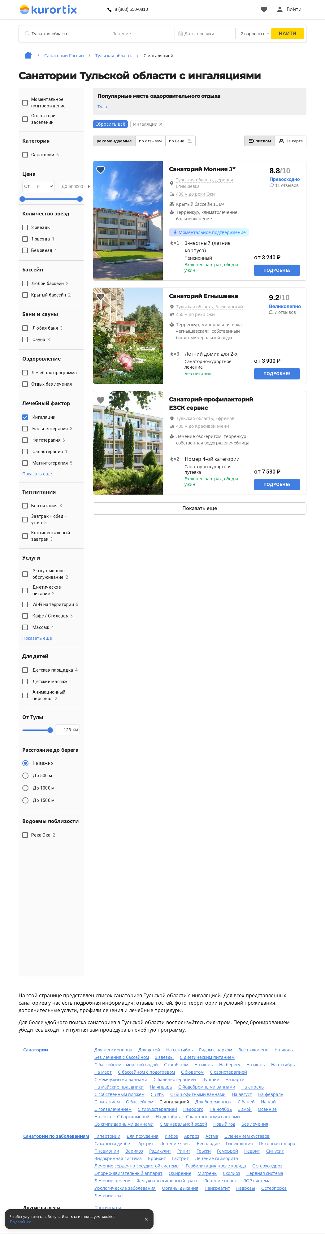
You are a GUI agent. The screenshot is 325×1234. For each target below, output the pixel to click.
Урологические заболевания (125, 1188)
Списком (259, 140)
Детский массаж (52, 681)
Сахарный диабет (113, 1143)
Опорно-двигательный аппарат (128, 1173)
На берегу (229, 1064)
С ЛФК (157, 1094)
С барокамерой (133, 1116)
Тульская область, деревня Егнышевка (204, 183)
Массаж (43, 627)
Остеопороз (274, 1188)
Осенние (267, 1109)
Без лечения (254, 1124)
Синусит (275, 1151)
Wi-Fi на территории (55, 604)
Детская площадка (55, 670)
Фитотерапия (48, 440)
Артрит (146, 1143)
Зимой (245, 1109)
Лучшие (210, 1079)
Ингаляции (45, 417)
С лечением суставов (247, 1136)
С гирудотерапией (157, 1109)
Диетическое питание (46, 590)
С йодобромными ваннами (207, 1087)
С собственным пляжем (119, 1094)
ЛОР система (257, 1180)
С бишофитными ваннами (198, 1094)
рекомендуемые (114, 141)
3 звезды (164, 1057)
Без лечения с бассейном (121, 1057)
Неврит (252, 1151)
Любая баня (47, 328)
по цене (180, 140)
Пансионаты (107, 1207)
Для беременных (213, 1101)
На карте (290, 141)
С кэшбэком (176, 1064)
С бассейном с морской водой (126, 1064)
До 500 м (42, 775)
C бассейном (139, 1101)
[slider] (22, 199)
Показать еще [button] (37, 473)
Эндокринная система (118, 1158)
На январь (161, 1087)
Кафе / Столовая (52, 615)
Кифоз (171, 1136)
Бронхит (157, 1158)
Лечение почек (220, 1180)
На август (242, 1094)
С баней (246, 1101)
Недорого (193, 1109)
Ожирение (180, 1173)
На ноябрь (221, 1109)
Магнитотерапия (52, 463)
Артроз (191, 1136)
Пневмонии (106, 1151)
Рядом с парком (215, 1049)
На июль (284, 1049)
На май (268, 1101)
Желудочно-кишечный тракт (167, 1180)
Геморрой (227, 1151)
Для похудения (142, 1136)
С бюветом (192, 1072)
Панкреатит (217, 1188)
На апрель (252, 1087)
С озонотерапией (228, 1072)
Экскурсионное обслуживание (50, 574)
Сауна (41, 339)
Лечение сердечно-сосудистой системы (137, 1165)
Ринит (183, 1151)
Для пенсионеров (113, 1049)
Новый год (224, 1124)
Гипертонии (107, 1136)
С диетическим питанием (207, 1057)
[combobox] (141, 33)
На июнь (203, 1064)
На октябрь (283, 1064)
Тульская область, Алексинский (209, 306)
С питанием (107, 1101)
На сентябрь (179, 1049)
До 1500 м (43, 800)
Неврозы (245, 1188)
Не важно (43, 763)
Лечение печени (112, 1180)
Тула (102, 106)
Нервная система (265, 1173)
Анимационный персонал (48, 695)
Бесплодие (208, 1143)
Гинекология (239, 1143)
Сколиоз (231, 1173)
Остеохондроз (267, 1165)
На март (103, 1072)
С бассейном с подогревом (146, 1072)
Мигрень (207, 1173)
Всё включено (253, 1049)
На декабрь (168, 1116)
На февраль (270, 1094)
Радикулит (160, 1151)
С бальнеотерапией (175, 1079)
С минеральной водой (183, 1124)
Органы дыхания (180, 1188)
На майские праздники (119, 1087)
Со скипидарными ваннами (124, 1124)
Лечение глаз (109, 1195)
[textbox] (141, 33)
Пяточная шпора (277, 1143)
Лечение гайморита (216, 1158)
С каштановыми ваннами (213, 1116)
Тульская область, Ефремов (205, 418)
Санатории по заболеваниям (56, 1136)
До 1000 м (43, 788)
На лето (102, 1116)
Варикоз (134, 1151)
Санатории (35, 1049)
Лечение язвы (175, 1143)
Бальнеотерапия (52, 428)
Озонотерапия (49, 451)
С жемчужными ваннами (120, 1079)
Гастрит (180, 1158)
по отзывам (150, 141)
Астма (212, 1136)
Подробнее (277, 270)
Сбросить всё (110, 124)
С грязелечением (113, 1109)
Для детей (149, 1049)
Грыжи (204, 1151)
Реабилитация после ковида (216, 1165)
